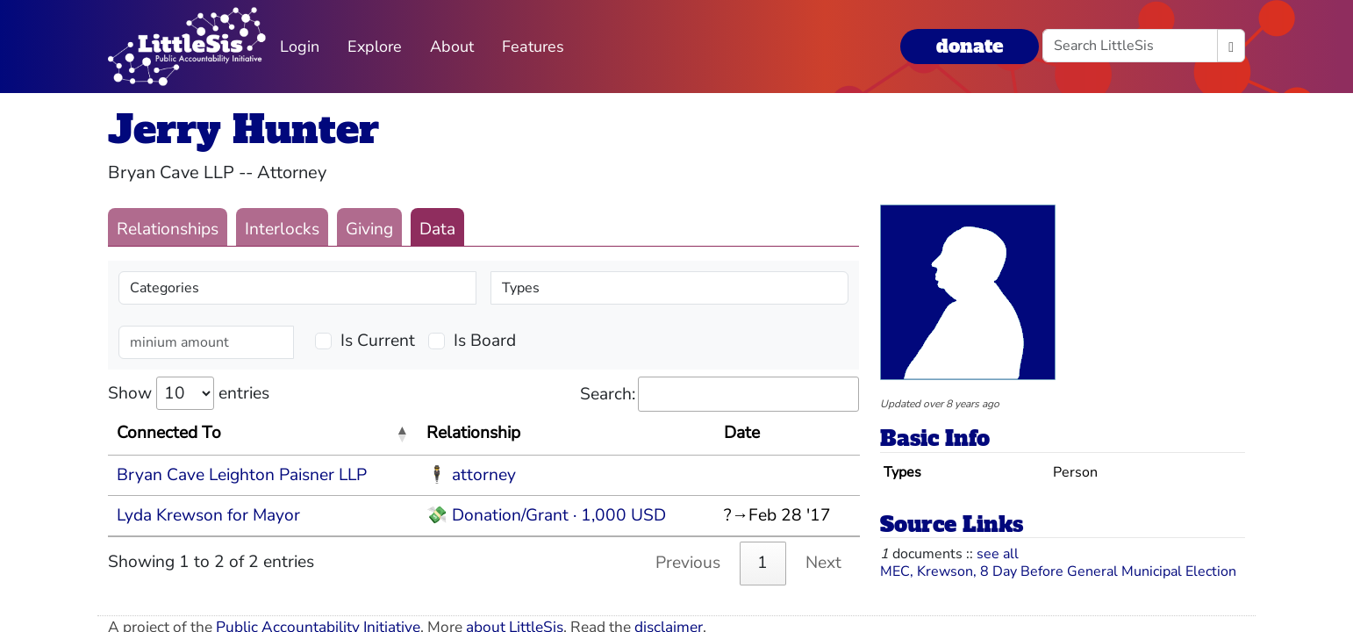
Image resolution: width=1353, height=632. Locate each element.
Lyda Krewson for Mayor (208, 515)
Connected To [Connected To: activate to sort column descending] (169, 432)
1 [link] (762, 562)
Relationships (167, 229)
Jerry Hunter (243, 129)
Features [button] (533, 46)
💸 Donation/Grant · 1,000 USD (546, 515)
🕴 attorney (471, 474)
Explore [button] (374, 46)
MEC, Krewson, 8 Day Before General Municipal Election (1058, 571)
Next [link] (823, 562)
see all (998, 554)
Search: (719, 395)
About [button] (452, 46)
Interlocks (282, 229)
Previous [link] (687, 562)
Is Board (485, 340)
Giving (369, 229)
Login (299, 46)
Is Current (377, 340)
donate (969, 46)
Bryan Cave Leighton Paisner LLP (242, 474)
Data (437, 229)
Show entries (188, 393)
